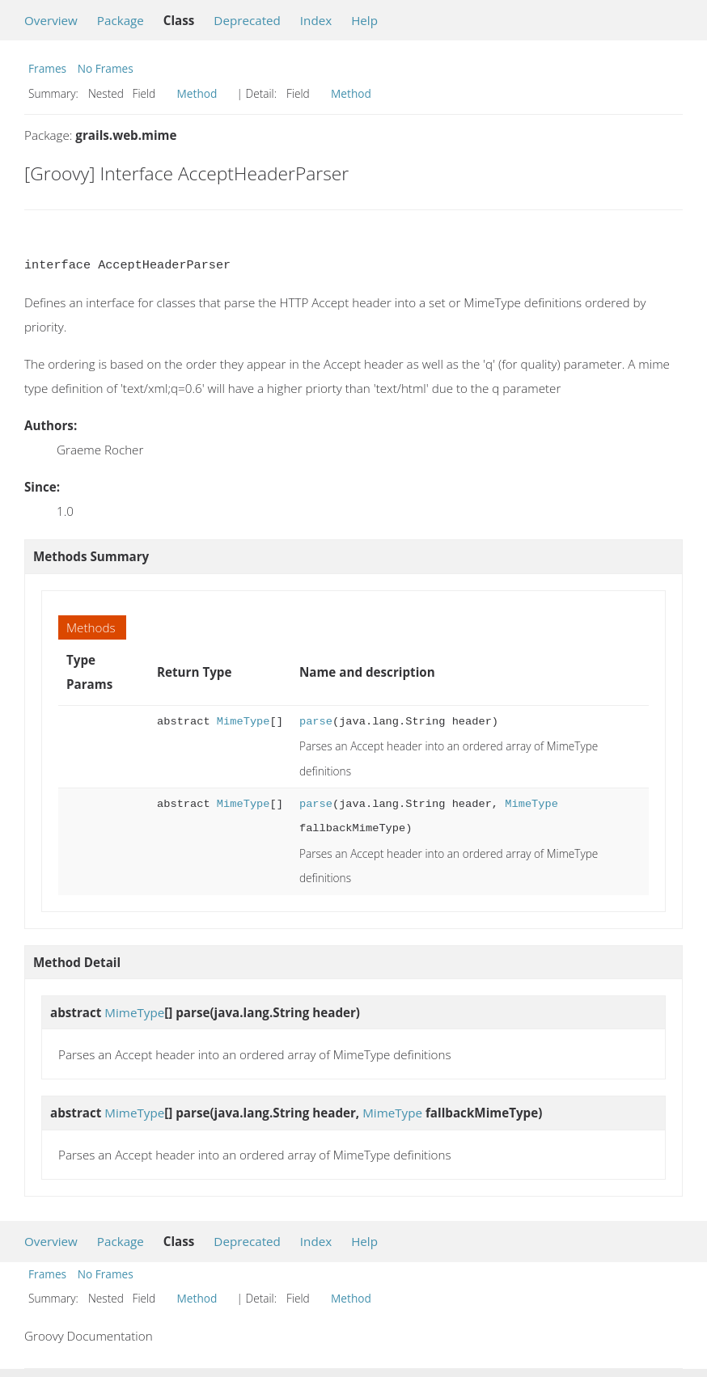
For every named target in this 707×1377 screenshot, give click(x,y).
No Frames (105, 68)
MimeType (243, 721)
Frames (47, 68)
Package (120, 20)
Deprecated (247, 20)
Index (316, 20)
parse (315, 721)
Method (197, 93)
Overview (51, 20)
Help (364, 20)
